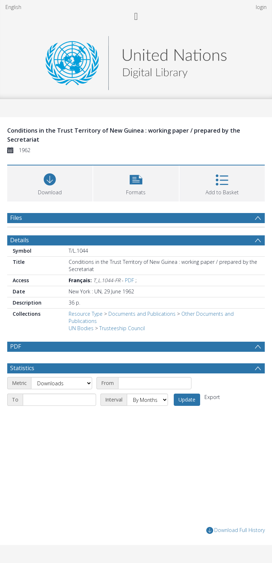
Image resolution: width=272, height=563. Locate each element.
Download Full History (235, 530)
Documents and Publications (142, 313)
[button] (135, 182)
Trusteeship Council (122, 328)
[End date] (59, 400)
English (13, 7)
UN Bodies (81, 328)
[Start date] (154, 383)
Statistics (22, 368)
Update (186, 399)
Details (19, 240)
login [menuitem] (261, 7)
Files (16, 218)
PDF (129, 280)
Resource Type (86, 313)
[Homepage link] (135, 61)
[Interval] (147, 400)
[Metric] (61, 383)
